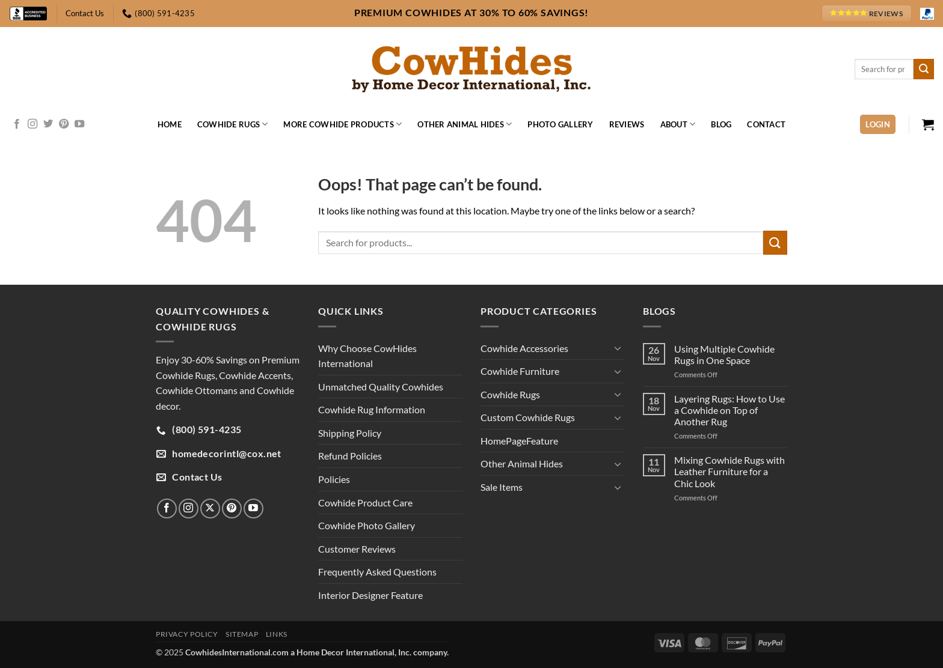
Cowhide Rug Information (371, 409)
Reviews (627, 124)
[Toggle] (617, 348)
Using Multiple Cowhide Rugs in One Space (724, 354)
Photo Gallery (560, 124)
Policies (334, 479)
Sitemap (242, 634)
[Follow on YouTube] (79, 124)
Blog (721, 124)
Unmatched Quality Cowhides (380, 386)
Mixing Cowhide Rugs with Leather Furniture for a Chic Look (729, 471)
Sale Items (502, 487)
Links (276, 634)
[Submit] (924, 69)
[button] (877, 125)
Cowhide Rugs (232, 124)
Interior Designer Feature (370, 595)
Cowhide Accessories (524, 348)
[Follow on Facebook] (17, 124)
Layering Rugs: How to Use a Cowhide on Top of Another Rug (729, 410)
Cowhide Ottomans (197, 390)
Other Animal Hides (464, 124)
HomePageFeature (519, 440)
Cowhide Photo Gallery (366, 525)
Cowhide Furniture (520, 371)
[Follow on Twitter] (48, 124)
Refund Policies (350, 455)
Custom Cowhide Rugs (528, 417)
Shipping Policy (349, 433)
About (678, 124)
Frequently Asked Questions (377, 571)
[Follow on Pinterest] (64, 124)
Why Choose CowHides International (367, 355)
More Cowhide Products (342, 124)
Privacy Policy (187, 634)
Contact (766, 124)
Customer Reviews (357, 548)
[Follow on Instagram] (32, 124)
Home (170, 124)
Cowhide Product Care (365, 502)
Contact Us (85, 13)
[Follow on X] (210, 508)
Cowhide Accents (255, 375)
